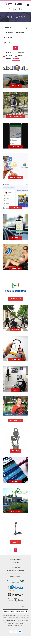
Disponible (9, 55)
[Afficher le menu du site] (28, 5)
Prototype (20, 53)
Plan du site (15, 562)
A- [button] (15, 9)
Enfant (20, 55)
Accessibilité (16, 565)
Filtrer (16, 59)
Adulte (8, 59)
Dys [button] (20, 9)
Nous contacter (15, 567)
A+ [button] (10, 9)
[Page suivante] (15, 550)
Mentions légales (15, 559)
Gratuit (8, 53)
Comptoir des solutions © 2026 (16, 570)
